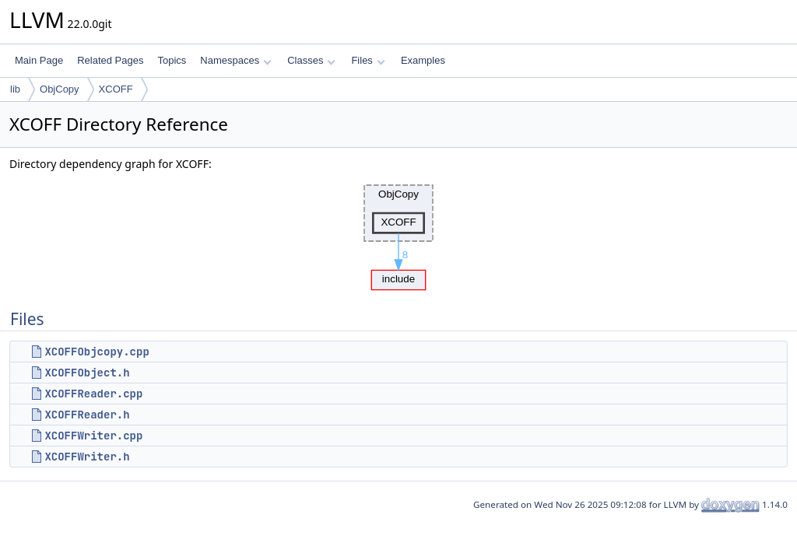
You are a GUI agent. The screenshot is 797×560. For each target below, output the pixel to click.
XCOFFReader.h (86, 415)
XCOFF (116, 89)
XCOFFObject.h (86, 373)
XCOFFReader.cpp (93, 394)
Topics (171, 60)
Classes (311, 60)
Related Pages (110, 60)
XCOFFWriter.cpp (93, 436)
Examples (423, 60)
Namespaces (235, 60)
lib (15, 89)
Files (367, 60)
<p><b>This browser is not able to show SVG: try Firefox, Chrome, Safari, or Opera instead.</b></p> (398, 233)
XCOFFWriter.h (86, 457)
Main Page (39, 60)
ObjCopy (59, 89)
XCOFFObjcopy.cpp (96, 352)
